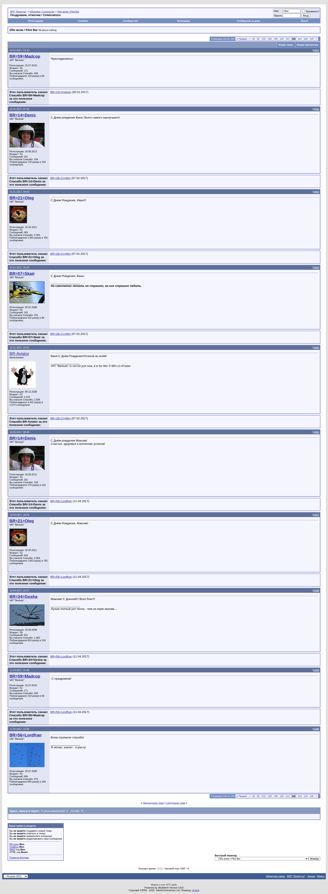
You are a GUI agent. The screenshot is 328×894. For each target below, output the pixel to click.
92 (258, 39)
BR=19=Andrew (60, 92)
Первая (241, 39)
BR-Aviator (19, 353)
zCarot (195, 890)
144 (306, 39)
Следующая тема (175, 803)
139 (276, 39)
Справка (83, 21)
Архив (311, 876)
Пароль (278, 15)
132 (263, 39)
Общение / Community (42, 11)
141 (288, 39)
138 (270, 39)
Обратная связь (275, 876)
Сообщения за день (248, 21)
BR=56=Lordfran (61, 501)
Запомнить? (310, 11)
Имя (276, 11)
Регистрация (35, 21)
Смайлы (14, 847)
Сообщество (131, 21)
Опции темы (285, 44)
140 (281, 39)
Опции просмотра (307, 44)
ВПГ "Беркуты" (18, 11)
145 (312, 39)
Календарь (183, 21)
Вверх (320, 876)
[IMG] (12, 849)
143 (299, 39)
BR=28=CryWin (60, 178)
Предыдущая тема (153, 803)
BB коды (14, 844)
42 (253, 39)
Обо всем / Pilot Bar (68, 11)
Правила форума (19, 857)
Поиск (304, 21)
